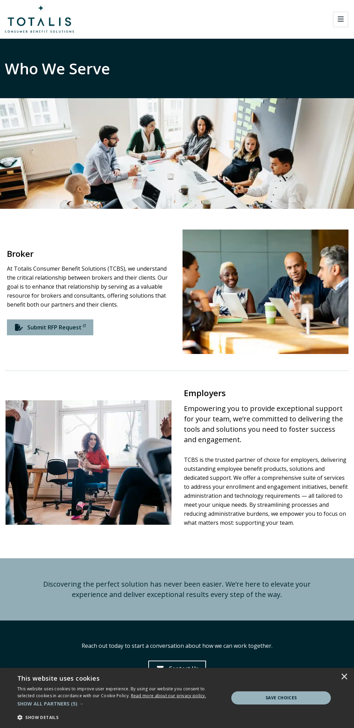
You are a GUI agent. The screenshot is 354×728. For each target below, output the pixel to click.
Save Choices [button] (281, 698)
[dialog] (177, 698)
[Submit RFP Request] (50, 327)
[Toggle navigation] (340, 19)
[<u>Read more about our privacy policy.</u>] (168, 696)
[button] (120, 703)
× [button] (344, 677)
